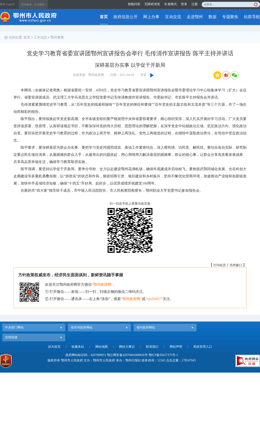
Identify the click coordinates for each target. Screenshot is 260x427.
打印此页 (219, 265)
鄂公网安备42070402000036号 (127, 355)
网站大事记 (127, 346)
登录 (184, 4)
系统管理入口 (202, 346)
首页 (104, 17)
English (10, 4)
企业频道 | (40, 4)
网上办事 (151, 17)
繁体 (2, 4)
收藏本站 (78, 346)
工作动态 (40, 37)
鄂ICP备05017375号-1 (163, 355)
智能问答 (134, 4)
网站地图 (101, 346)
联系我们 (152, 346)
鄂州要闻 (57, 37)
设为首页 (54, 346)
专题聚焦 (230, 17)
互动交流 (173, 17)
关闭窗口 (236, 265)
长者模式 (170, 4)
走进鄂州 (195, 17)
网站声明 (176, 346)
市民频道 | (27, 4)
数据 (212, 17)
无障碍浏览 (152, 4)
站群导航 (252, 17)
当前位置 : (16, 37)
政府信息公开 (125, 17)
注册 (194, 4)
